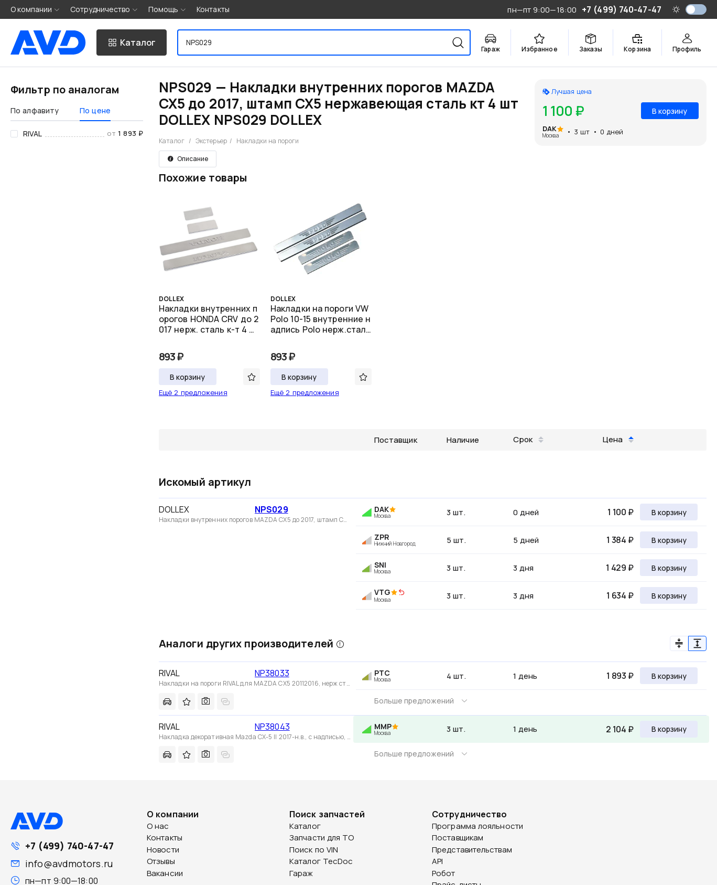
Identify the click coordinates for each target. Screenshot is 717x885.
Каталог (171, 140)
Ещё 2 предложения (193, 392)
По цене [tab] (95, 110)
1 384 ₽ (620, 540)
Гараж (301, 873)
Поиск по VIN (313, 849)
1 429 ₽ (620, 567)
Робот (443, 873)
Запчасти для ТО (321, 837)
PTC (382, 673)
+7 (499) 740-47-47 (69, 845)
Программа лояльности (477, 825)
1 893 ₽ (620, 675)
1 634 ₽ (620, 595)
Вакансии (165, 873)
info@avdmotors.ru (69, 863)
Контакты (213, 9)
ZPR (381, 537)
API (437, 861)
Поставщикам (457, 837)
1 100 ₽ (620, 512)
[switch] (696, 9)
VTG (382, 592)
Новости (163, 849)
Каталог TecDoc (321, 861)
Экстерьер (211, 140)
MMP (383, 726)
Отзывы (161, 861)
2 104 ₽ (620, 729)
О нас (158, 825)
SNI (380, 565)
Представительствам (472, 849)
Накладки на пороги (267, 140)
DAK (549, 128)
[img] (401, 593)
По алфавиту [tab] (34, 110)
